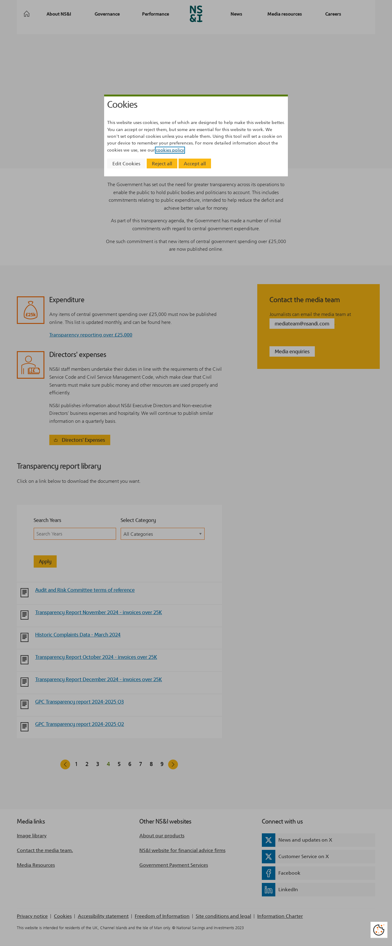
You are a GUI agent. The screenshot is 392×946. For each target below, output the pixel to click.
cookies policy (170, 150)
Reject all (162, 164)
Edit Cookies (126, 164)
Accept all (195, 164)
